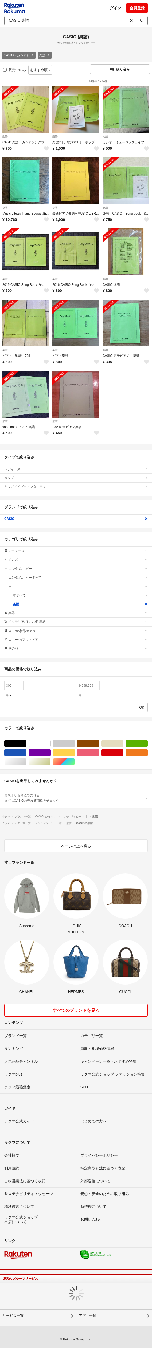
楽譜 (44, 55)
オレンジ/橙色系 (147, 753)
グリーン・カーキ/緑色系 (147, 744)
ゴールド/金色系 (50, 762)
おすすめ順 (40, 70)
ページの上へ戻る (76, 846)
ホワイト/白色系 (50, 744)
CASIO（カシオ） (19, 55)
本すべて (80, 595)
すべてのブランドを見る (76, 1010)
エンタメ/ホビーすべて (78, 577)
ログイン (113, 8)
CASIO (76, 519)
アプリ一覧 (87, 1316)
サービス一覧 (13, 1316)
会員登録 (137, 8)
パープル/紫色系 (50, 753)
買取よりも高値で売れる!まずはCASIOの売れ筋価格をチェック (76, 798)
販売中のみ (14, 70)
